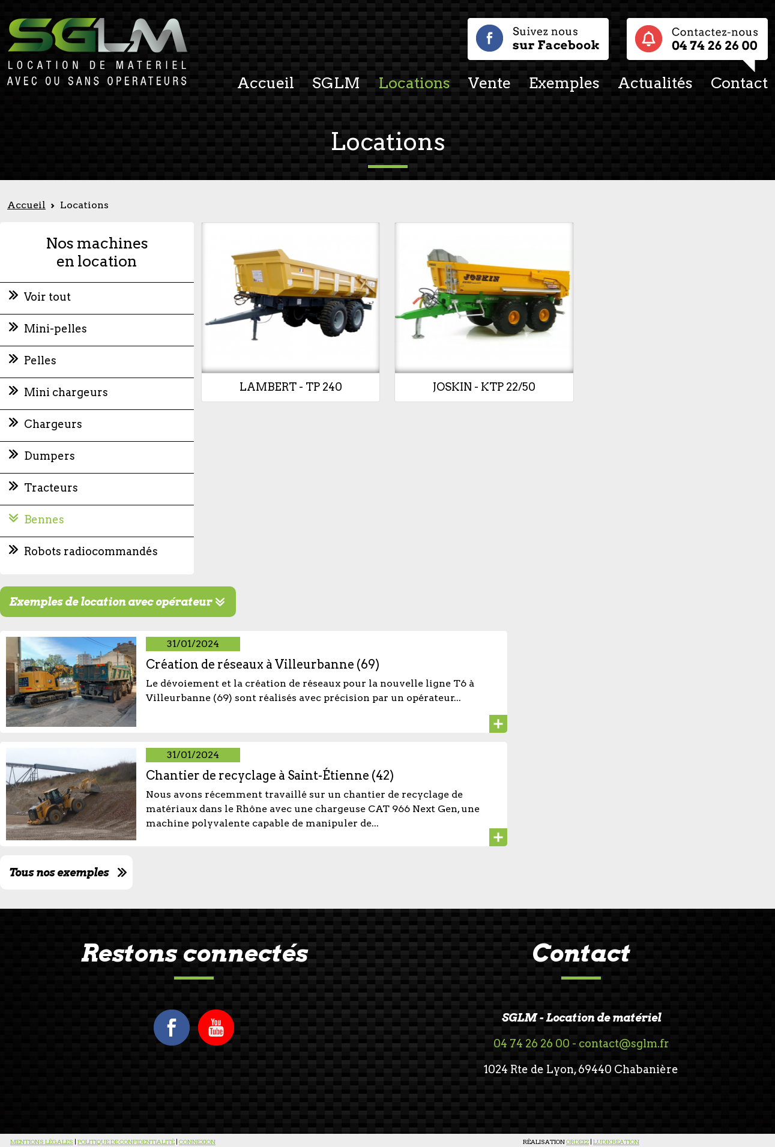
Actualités (655, 83)
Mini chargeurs (66, 392)
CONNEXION (197, 1141)
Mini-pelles (55, 328)
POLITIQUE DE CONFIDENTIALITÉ (126, 1141)
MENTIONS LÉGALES (41, 1141)
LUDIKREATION (616, 1141)
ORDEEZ (577, 1141)
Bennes (44, 519)
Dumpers (49, 456)
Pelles (40, 360)
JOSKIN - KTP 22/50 (484, 387)
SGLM (336, 83)
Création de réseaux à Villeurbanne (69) (262, 664)
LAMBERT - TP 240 (291, 387)
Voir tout (47, 297)
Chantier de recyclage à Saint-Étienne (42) (270, 775)
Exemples (564, 83)
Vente (489, 83)
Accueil (265, 83)
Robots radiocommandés (91, 551)
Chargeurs (53, 424)
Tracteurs (51, 487)
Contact (739, 83)
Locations (414, 83)
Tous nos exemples (59, 872)
